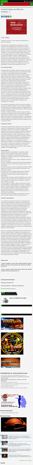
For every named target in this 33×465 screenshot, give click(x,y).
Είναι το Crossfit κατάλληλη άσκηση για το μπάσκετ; (19, 448)
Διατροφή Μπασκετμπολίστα (10, 292)
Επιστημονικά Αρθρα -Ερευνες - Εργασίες (9, 294)
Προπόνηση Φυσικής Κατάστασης (15, 454)
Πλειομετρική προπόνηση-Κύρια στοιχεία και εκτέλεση (20, 435)
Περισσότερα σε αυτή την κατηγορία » (25, 460)
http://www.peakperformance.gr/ (8, 288)
